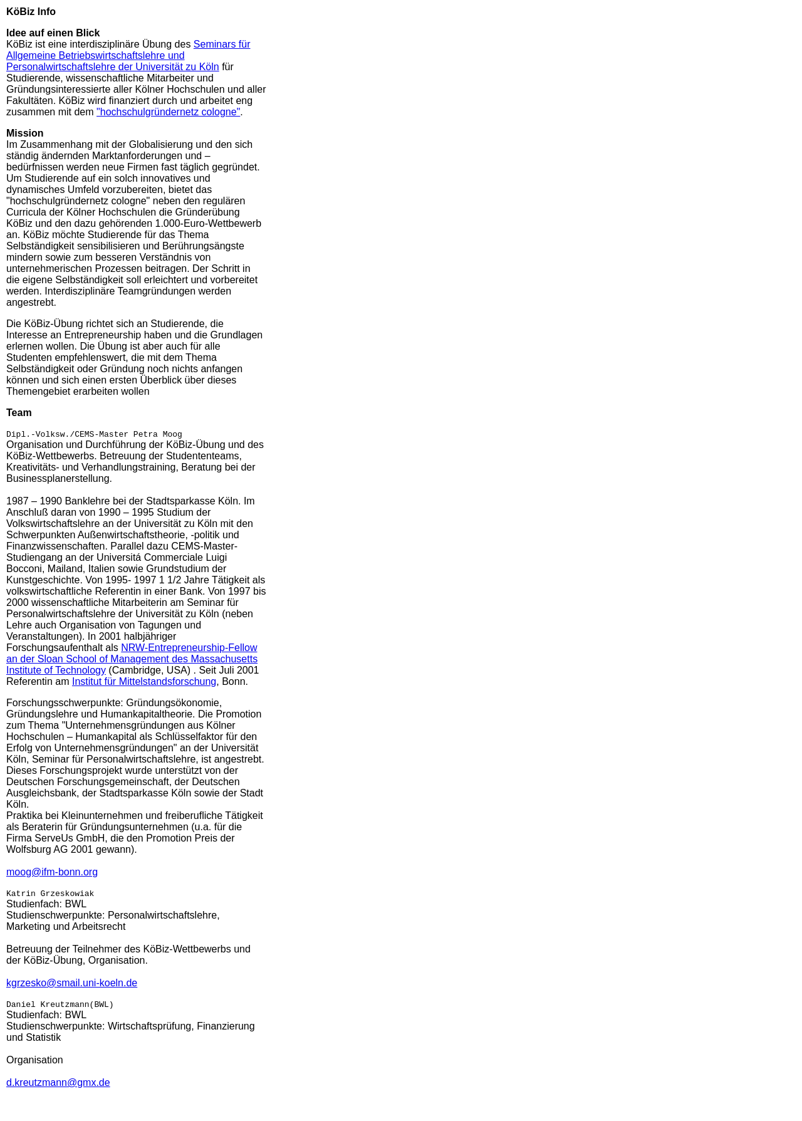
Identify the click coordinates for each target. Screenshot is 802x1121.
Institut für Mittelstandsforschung (144, 683)
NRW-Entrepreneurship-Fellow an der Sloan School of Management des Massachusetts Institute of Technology (132, 660)
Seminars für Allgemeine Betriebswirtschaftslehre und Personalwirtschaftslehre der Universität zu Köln (128, 55)
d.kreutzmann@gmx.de (58, 1088)
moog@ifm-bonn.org (52, 873)
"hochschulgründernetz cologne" (168, 112)
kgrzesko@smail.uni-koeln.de (71, 986)
